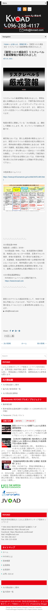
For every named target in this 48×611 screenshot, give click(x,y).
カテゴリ (19, 421)
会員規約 (6, 570)
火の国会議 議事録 (10, 393)
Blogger (44, 604)
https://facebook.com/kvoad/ (21, 532)
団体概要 (6, 561)
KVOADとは (8, 556)
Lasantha (38, 607)
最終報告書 (7, 404)
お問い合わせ (8, 574)
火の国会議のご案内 (11, 385)
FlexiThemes (17, 607)
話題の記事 (7, 421)
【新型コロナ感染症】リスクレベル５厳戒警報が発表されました (23, 53)
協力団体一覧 (8, 592)
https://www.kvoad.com (14, 281)
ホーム (24, 343)
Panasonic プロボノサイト (13, 415)
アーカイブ (30, 421)
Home (6, 44)
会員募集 (6, 565)
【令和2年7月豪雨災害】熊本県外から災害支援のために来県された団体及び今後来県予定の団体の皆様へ (29, 441)
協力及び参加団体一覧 (12, 389)
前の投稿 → (42, 343)
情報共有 (23, 44)
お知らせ (14, 44)
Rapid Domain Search (35, 609)
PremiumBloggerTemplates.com (16, 609)
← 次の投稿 (6, 343)
